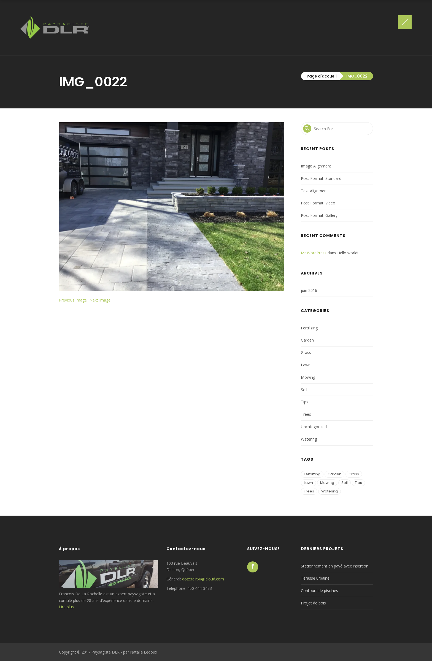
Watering (309, 439)
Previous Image (73, 300)
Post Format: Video (318, 203)
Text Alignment (314, 190)
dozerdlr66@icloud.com (203, 579)
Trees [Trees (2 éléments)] (309, 491)
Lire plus (66, 606)
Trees (306, 414)
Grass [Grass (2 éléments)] (354, 474)
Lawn (305, 364)
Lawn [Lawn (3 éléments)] (308, 482)
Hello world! (347, 252)
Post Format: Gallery (319, 215)
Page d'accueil (322, 76)
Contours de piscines (319, 590)
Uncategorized (314, 426)
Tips (304, 401)
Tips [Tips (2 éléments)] (358, 482)
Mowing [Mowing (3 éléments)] (327, 482)
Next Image (100, 300)
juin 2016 (309, 290)
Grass (306, 352)
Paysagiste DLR (105, 652)
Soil (304, 389)
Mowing (308, 377)
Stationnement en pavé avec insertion (334, 566)
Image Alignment (316, 166)
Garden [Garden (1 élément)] (334, 474)
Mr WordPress (313, 252)
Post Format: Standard (321, 178)
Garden (307, 340)
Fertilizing (309, 327)
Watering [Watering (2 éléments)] (329, 491)
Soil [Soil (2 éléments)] (344, 482)
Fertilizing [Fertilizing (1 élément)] (312, 474)
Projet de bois (313, 603)
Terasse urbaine (315, 578)
